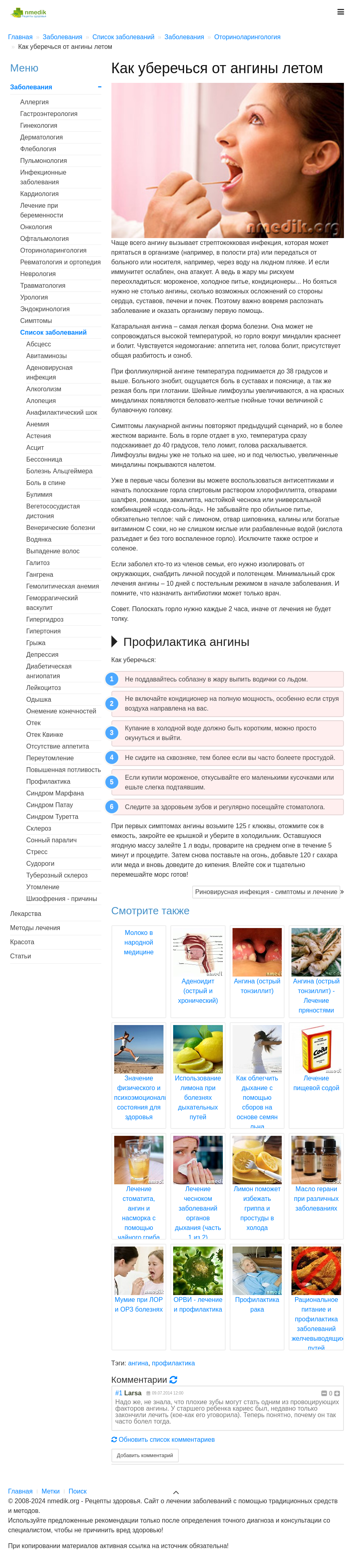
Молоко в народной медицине (139, 942)
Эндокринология (45, 309)
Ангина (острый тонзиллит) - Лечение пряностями (316, 981)
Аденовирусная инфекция (49, 372)
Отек (33, 722)
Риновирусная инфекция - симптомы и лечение (266, 891)
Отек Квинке (44, 734)
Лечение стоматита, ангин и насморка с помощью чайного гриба (139, 1198)
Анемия (37, 424)
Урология (34, 297)
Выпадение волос (53, 551)
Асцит (35, 447)
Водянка (38, 539)
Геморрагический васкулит (52, 603)
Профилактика (48, 781)
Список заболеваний (53, 332)
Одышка (38, 699)
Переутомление (50, 758)
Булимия (39, 494)
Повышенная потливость (63, 769)
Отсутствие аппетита (57, 746)
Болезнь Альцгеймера (59, 471)
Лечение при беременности (41, 210)
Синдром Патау (49, 805)
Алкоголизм (43, 389)
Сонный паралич (51, 840)
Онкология (36, 227)
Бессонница (44, 459)
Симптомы (36, 320)
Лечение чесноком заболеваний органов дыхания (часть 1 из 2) (198, 1198)
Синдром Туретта (52, 816)
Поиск (77, 1491)
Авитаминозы (46, 355)
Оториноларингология (53, 250)
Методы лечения (35, 927)
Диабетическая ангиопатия (48, 671)
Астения (38, 435)
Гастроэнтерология (49, 113)
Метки (51, 1491)
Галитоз (38, 562)
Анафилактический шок (61, 412)
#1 (119, 1393)
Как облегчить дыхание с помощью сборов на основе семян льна (257, 1087)
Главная (20, 1491)
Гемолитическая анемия (62, 586)
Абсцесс (38, 344)
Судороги (40, 863)
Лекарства (25, 913)
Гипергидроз (44, 619)
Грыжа (36, 642)
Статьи (20, 956)
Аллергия (34, 102)
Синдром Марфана (55, 793)
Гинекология (38, 125)
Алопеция (41, 400)
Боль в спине (45, 482)
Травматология (42, 285)
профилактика (173, 1363)
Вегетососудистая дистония (53, 511)
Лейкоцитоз (43, 687)
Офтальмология (44, 238)
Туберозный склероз (57, 875)
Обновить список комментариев (163, 1439)
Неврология (38, 273)
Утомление (42, 887)
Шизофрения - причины (61, 898)
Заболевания (31, 87)
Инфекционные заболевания (43, 177)
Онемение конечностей (61, 711)
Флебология (38, 149)
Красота (22, 942)
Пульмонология (43, 160)
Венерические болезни (60, 527)
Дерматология (41, 137)
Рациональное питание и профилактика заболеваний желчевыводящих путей (317, 1309)
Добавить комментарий (145, 1455)
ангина (138, 1363)
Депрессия (42, 654)
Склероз (38, 828)
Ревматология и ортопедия (60, 262)
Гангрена (39, 574)
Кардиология (39, 193)
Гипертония (43, 631)
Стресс (37, 851)
